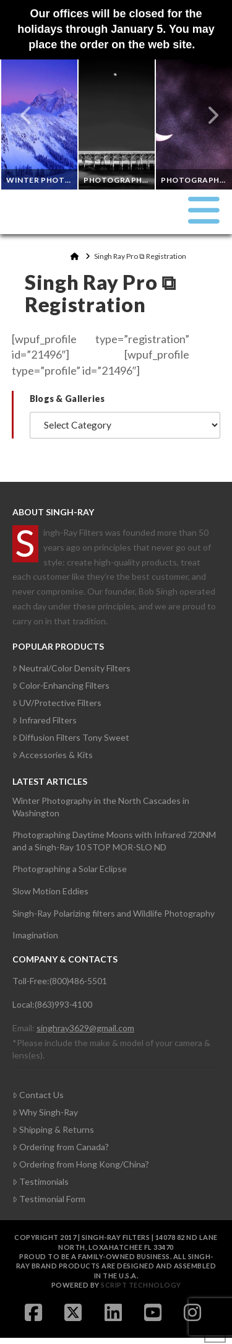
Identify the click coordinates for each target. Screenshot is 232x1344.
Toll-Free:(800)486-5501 (59, 980)
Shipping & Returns (53, 1129)
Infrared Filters (44, 720)
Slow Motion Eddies (50, 891)
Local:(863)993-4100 (52, 1004)
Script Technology (141, 1285)
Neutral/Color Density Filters (71, 668)
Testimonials (40, 1181)
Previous (26, 115)
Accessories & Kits (52, 754)
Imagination (35, 935)
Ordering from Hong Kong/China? (80, 1164)
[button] (204, 210)
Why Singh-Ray (45, 1112)
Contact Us (38, 1094)
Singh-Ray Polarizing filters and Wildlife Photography (113, 913)
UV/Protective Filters (56, 702)
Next (206, 115)
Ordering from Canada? (60, 1146)
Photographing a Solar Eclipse (69, 868)
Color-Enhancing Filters (61, 685)
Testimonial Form (48, 1198)
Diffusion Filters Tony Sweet (70, 737)
